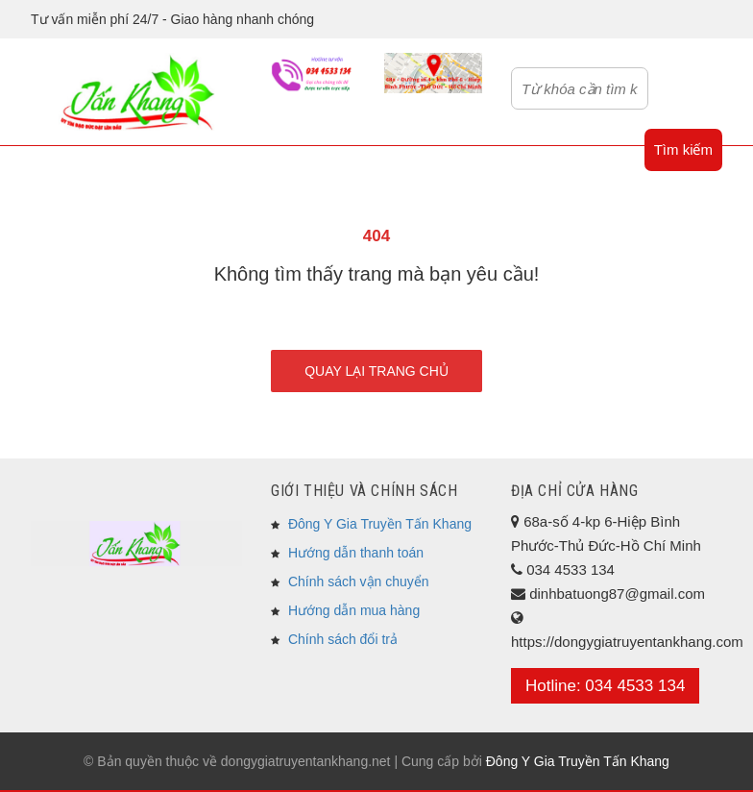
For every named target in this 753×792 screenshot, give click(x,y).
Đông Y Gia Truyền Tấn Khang (380, 524)
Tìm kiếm (683, 149)
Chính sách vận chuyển (358, 581)
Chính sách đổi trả (343, 639)
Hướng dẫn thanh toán (356, 552)
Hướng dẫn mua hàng (354, 610)
